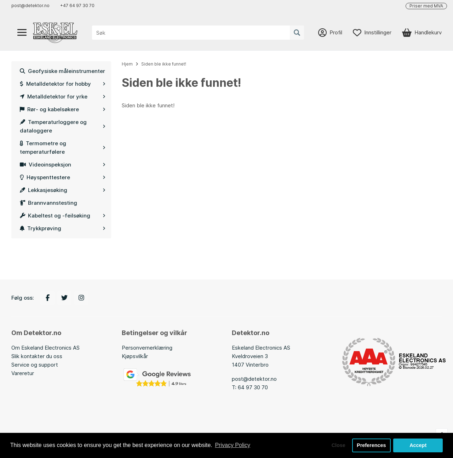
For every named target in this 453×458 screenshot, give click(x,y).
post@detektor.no (30, 5)
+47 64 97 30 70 (77, 5)
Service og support (34, 364)
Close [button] (338, 445)
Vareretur (22, 373)
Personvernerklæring (147, 347)
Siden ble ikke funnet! (163, 64)
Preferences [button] (371, 445)
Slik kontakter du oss (36, 356)
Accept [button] (417, 445)
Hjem (127, 64)
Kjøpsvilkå (134, 356)
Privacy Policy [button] (232, 445)
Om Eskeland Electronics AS (45, 347)
